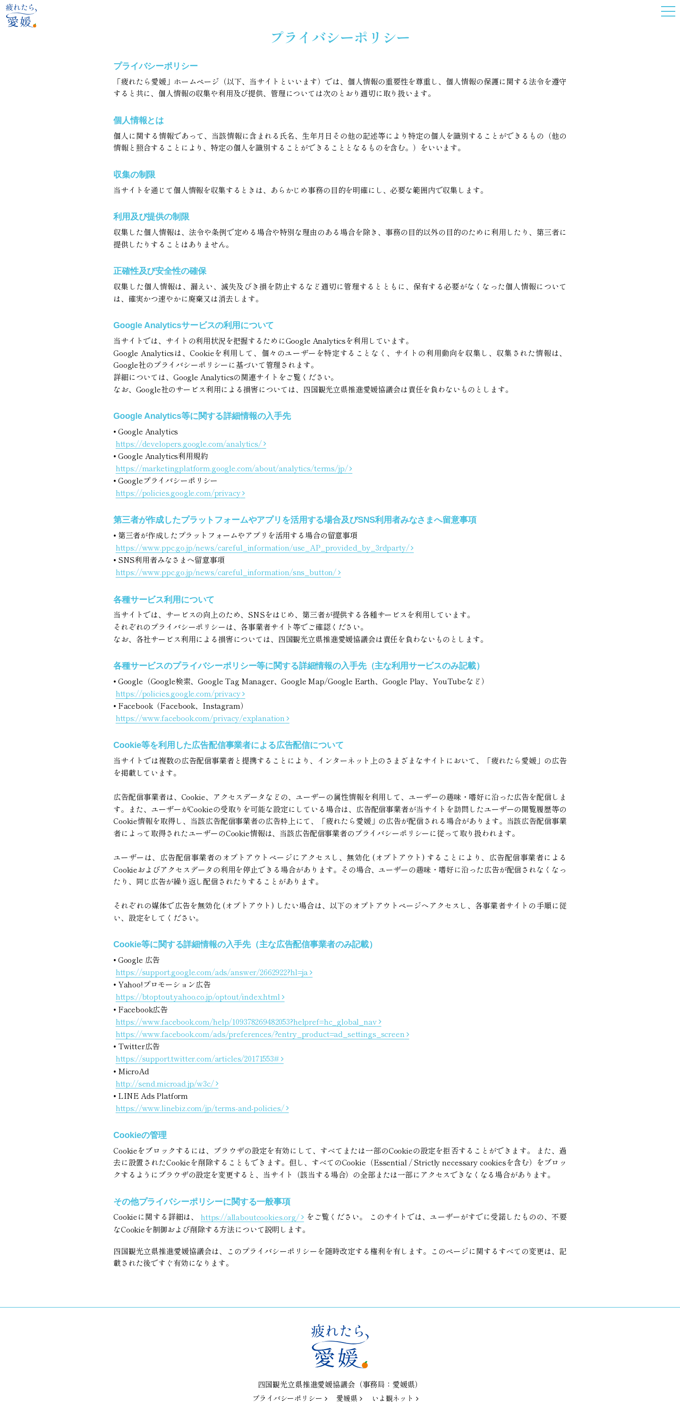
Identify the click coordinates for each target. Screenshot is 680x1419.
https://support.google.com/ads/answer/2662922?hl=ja (212, 971)
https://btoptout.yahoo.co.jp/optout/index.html (198, 996)
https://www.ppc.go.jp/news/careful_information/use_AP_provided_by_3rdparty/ (262, 547)
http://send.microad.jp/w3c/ (165, 1082)
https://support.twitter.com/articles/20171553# (197, 1058)
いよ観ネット (393, 1398)
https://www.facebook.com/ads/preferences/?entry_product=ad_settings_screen (260, 1033)
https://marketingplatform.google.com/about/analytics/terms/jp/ (232, 468)
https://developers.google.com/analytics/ (189, 443)
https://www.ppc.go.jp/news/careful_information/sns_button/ (226, 572)
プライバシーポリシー (287, 1398)
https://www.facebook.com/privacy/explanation (200, 717)
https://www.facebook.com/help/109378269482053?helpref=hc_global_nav (246, 1021)
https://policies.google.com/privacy (178, 492)
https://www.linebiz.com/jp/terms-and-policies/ (200, 1107)
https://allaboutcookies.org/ (250, 1216)
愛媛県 (346, 1398)
